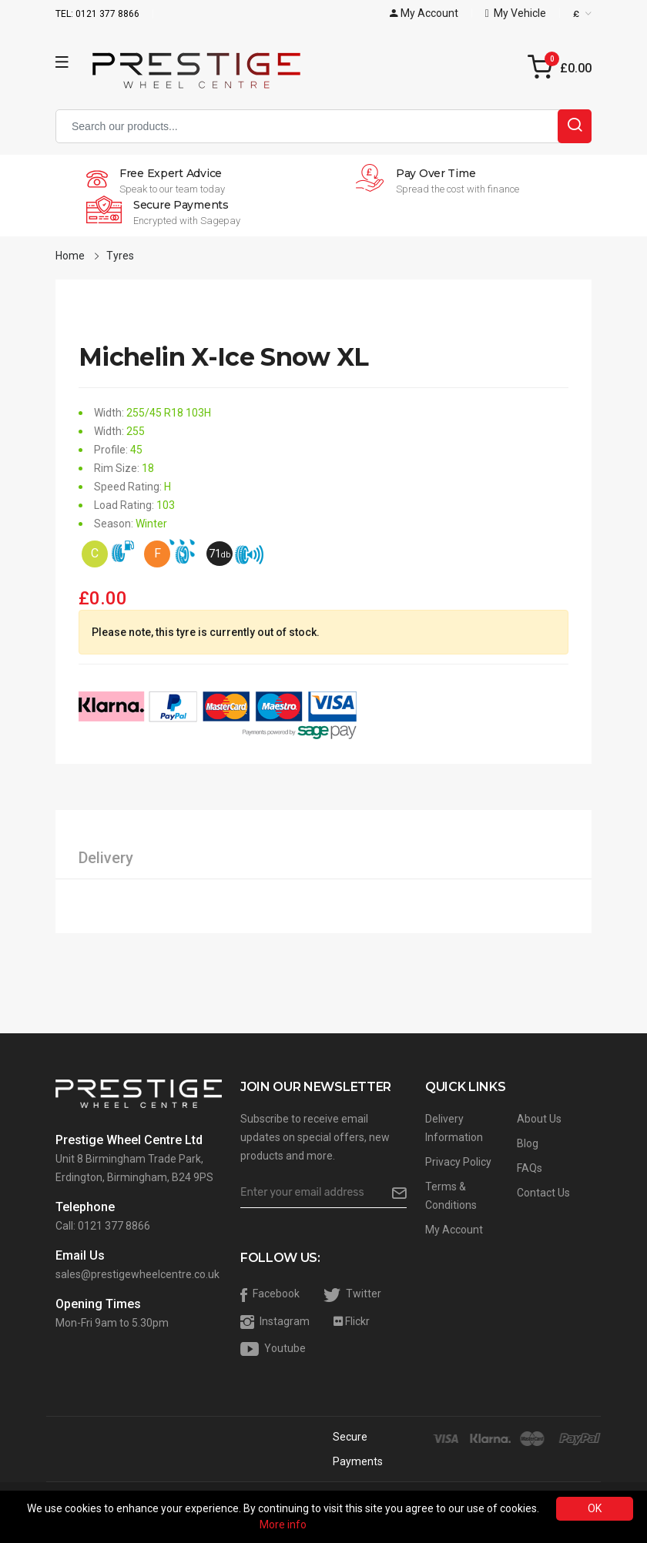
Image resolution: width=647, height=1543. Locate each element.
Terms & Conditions (451, 1195)
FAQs (529, 1168)
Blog (527, 1143)
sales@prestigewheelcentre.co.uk (137, 1274)
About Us (539, 1119)
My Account (454, 1229)
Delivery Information (454, 1128)
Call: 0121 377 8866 (102, 1226)
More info (283, 1524)
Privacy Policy (458, 1162)
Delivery (106, 857)
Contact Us (543, 1193)
